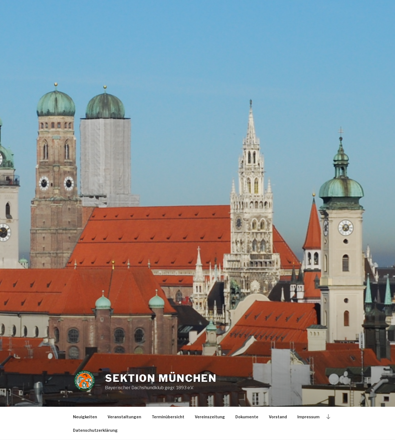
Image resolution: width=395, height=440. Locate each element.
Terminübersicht (168, 416)
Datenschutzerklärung (95, 430)
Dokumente (246, 416)
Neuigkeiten (85, 416)
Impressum (308, 416)
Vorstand (278, 416)
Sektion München (161, 378)
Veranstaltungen (124, 416)
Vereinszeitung (210, 416)
